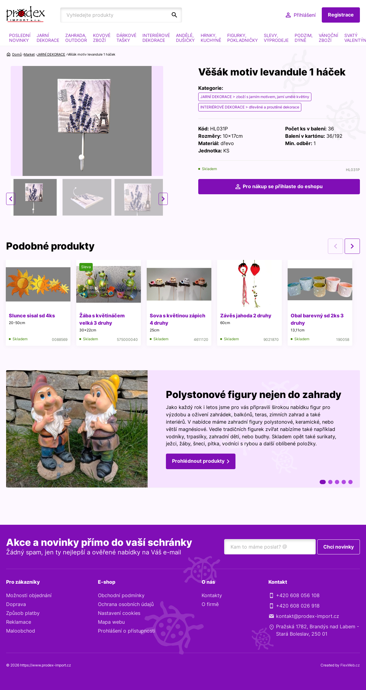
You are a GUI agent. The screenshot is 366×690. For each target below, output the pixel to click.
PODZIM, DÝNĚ (304, 38)
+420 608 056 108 (298, 596)
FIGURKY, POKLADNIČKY (242, 38)
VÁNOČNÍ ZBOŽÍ (328, 38)
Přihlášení (305, 15)
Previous (10, 199)
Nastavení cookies (119, 613)
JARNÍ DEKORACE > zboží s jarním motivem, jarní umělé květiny (254, 96)
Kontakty (212, 596)
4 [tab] (344, 482)
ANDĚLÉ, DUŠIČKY (185, 38)
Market (29, 54)
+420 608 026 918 (298, 606)
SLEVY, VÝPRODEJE (276, 38)
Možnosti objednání (29, 596)
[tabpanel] (183, 429)
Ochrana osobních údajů (126, 604)
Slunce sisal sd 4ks (32, 315)
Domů (17, 54)
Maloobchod (20, 631)
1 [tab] (323, 482)
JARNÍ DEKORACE (48, 38)
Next (163, 199)
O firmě (210, 604)
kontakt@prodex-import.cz (307, 616)
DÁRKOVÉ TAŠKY (126, 38)
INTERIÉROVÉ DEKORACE (156, 38)
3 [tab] (337, 482)
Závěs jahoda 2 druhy (247, 315)
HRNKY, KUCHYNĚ (211, 38)
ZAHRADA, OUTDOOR (76, 38)
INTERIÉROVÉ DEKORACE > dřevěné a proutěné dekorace (249, 107)
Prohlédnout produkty (198, 462)
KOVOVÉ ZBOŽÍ (101, 38)
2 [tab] (330, 482)
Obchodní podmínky (121, 596)
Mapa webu (111, 622)
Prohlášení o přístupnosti (126, 631)
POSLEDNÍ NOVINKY (19, 38)
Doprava (16, 604)
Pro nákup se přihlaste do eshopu (283, 187)
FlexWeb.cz (350, 665)
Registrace (341, 15)
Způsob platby (23, 613)
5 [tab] (350, 482)
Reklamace (18, 622)
